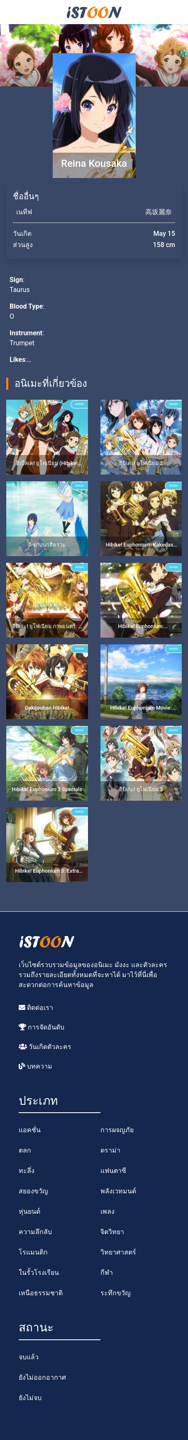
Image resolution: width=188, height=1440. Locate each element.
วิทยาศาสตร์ (118, 1252)
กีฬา (106, 1273)
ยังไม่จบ (30, 1398)
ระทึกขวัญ (115, 1293)
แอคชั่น (30, 1130)
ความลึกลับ (35, 1232)
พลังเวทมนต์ (118, 1191)
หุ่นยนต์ (29, 1211)
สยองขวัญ (33, 1191)
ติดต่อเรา (36, 1008)
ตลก (25, 1150)
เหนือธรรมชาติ (41, 1293)
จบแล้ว (29, 1357)
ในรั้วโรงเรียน (39, 1273)
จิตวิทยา (112, 1232)
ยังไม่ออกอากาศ (42, 1377)
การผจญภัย (117, 1130)
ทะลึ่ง (26, 1171)
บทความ (35, 1066)
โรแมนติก (33, 1252)
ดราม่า (110, 1150)
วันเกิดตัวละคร (45, 1047)
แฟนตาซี (113, 1171)
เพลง (107, 1211)
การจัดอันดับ (41, 1027)
